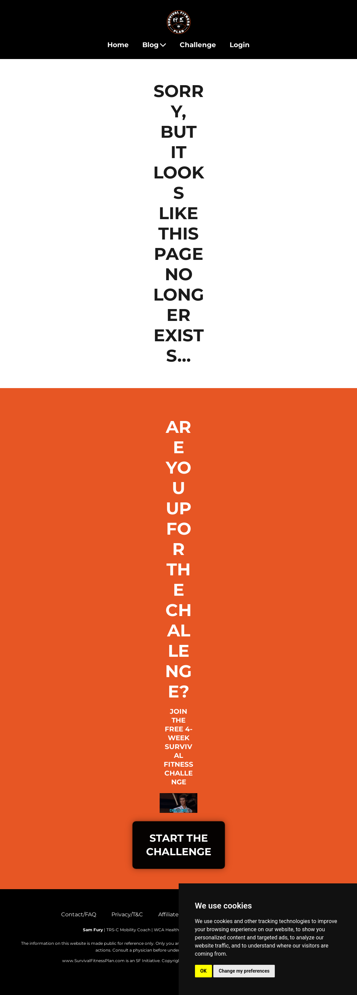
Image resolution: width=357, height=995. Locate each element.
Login (240, 45)
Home (118, 45)
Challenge (198, 45)
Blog (154, 45)
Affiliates (169, 914)
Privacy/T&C (127, 914)
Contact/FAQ (78, 914)
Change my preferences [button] (244, 971)
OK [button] (203, 971)
